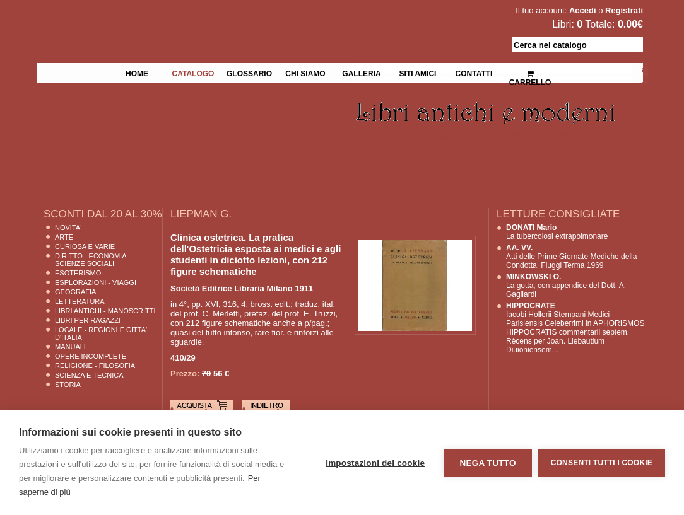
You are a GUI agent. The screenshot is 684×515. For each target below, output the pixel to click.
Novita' (68, 227)
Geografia (75, 292)
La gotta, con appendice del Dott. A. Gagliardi (566, 285)
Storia (68, 384)
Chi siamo (305, 72)
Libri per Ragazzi (88, 320)
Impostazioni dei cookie (375, 463)
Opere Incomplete (90, 356)
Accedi (582, 10)
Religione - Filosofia (95, 365)
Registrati (624, 10)
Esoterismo (78, 273)
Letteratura (80, 301)
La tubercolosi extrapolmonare (557, 232)
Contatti (474, 72)
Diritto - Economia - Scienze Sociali (93, 259)
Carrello (530, 73)
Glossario (249, 72)
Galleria (361, 72)
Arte (64, 237)
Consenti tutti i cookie (601, 462)
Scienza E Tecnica (89, 375)
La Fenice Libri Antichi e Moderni (146, 19)
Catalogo (193, 72)
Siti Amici (418, 72)
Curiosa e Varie (85, 246)
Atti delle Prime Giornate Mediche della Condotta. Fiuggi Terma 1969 (571, 256)
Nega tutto (487, 463)
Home (137, 72)
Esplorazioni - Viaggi (95, 282)
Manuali (70, 346)
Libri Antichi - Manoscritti (105, 311)
